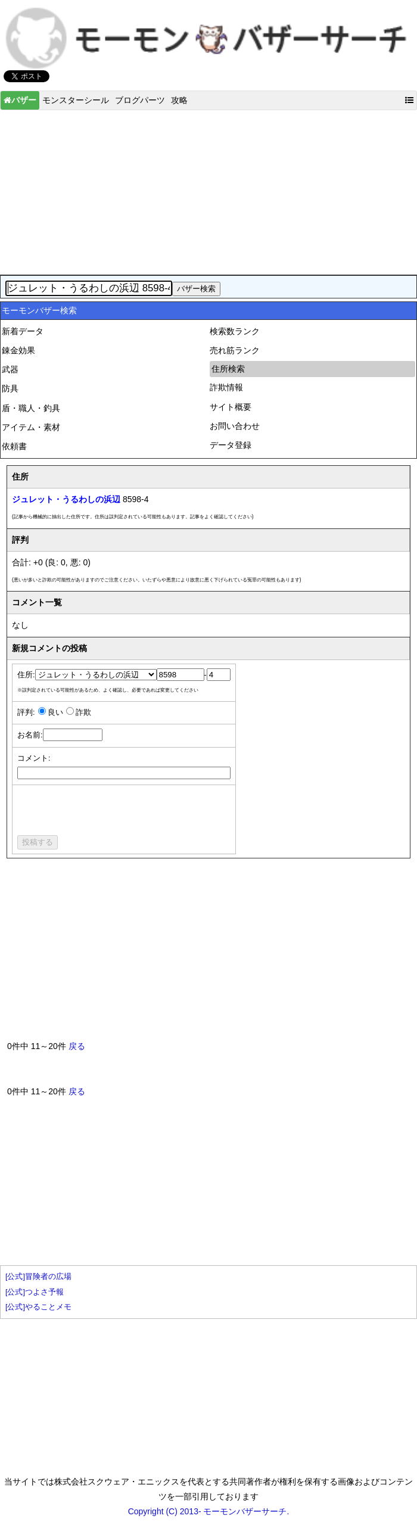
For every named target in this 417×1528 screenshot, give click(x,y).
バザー (20, 100)
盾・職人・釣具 (31, 408)
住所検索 (228, 369)
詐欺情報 (226, 387)
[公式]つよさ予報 (34, 1292)
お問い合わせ (235, 426)
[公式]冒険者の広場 (38, 1276)
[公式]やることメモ (38, 1307)
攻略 (179, 100)
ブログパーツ (140, 100)
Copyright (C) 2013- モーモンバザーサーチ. (209, 1511)
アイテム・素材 (31, 427)
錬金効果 (18, 350)
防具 (10, 388)
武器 (10, 369)
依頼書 (14, 446)
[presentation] (107, 812)
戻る (77, 1046)
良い (55, 712)
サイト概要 (230, 407)
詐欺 (83, 712)
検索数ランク (235, 331)
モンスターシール (75, 100)
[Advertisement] (208, 189)
